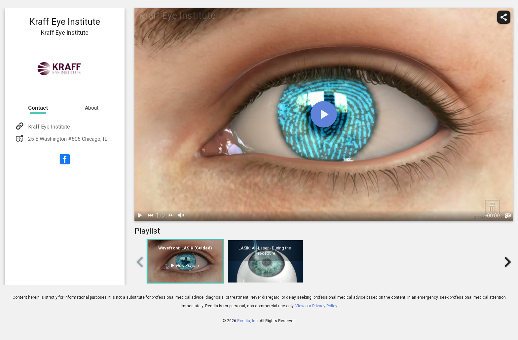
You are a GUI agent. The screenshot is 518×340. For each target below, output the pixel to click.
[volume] (181, 215)
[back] (150, 215)
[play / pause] (139, 215)
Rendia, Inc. (248, 321)
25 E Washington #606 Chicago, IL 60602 (75, 139)
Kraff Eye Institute (48, 127)
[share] (503, 17)
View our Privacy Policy (316, 306)
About (91, 108)
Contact (38, 108)
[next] (171, 215)
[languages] (507, 216)
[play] (324, 114)
